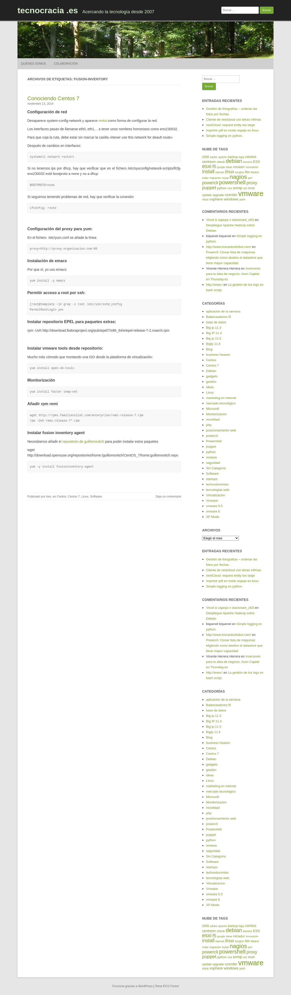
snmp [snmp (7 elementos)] (237, 188)
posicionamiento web (221, 430)
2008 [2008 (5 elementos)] (205, 157)
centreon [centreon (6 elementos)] (209, 162)
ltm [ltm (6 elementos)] (247, 172)
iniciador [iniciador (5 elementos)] (239, 167)
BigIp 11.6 (213, 344)
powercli (212, 436)
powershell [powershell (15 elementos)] (232, 182)
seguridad (213, 463)
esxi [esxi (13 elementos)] (206, 166)
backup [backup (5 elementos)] (233, 157)
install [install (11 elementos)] (208, 171)
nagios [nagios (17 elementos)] (238, 176)
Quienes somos (33, 63)
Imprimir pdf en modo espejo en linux (232, 130)
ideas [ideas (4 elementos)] (229, 167)
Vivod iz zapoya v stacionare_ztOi (230, 220)
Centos (61, 496)
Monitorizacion (216, 414)
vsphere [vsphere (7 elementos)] (216, 199)
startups (211, 479)
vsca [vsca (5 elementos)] (205, 199)
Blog (209, 349)
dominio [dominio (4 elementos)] (247, 161)
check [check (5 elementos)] (221, 162)
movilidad (213, 419)
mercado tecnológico (221, 403)
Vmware (212, 500)
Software (96, 496)
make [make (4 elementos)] (205, 177)
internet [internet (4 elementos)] (219, 172)
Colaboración (66, 63)
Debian (211, 371)
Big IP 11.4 (214, 333)
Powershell (214, 441)
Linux (85, 496)
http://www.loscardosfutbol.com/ (228, 247)
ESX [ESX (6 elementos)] (256, 162)
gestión (211, 382)
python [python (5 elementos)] (221, 188)
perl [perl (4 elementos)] (250, 177)
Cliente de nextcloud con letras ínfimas (233, 119)
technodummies (217, 484)
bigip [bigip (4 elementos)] (241, 157)
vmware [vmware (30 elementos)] (251, 193)
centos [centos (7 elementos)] (250, 157)
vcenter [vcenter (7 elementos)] (231, 195)
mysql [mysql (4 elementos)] (225, 177)
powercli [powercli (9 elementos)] (210, 182)
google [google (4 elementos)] (221, 167)
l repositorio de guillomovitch (82, 441)
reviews (211, 457)
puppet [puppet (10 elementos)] (209, 187)
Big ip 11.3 (213, 327)
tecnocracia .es (47, 10)
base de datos (216, 322)
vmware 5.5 (214, 506)
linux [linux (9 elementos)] (229, 171)
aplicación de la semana (223, 311)
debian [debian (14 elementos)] (234, 161)
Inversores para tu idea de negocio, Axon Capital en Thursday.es (233, 274)
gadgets (211, 376)
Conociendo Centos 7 (53, 98)
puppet (211, 446)
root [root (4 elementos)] (229, 188)
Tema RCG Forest (167, 986)
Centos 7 (74, 496)
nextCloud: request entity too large (230, 125)
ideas (210, 387)
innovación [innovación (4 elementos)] (252, 167)
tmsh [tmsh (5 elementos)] (251, 188)
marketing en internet (221, 398)
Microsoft (212, 409)
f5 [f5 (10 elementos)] (214, 166)
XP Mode (212, 517)
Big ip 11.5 (213, 338)
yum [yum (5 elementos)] (242, 199)
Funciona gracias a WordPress (132, 986)
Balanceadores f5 (218, 317)
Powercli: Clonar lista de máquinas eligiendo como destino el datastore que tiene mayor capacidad (234, 257)
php (208, 425)
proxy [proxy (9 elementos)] (251, 182)
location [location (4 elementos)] (239, 172)
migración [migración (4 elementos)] (215, 177)
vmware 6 (213, 511)
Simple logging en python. (224, 136)
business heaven (218, 354)
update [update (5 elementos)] (206, 195)
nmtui (102, 121)
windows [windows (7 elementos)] (231, 199)
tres (48, 496)
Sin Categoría (216, 468)
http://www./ (214, 284)
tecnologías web (217, 490)
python (211, 452)
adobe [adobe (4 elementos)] (213, 157)
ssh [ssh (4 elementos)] (245, 188)
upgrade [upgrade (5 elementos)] (218, 195)
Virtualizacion (215, 495)
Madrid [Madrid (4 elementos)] (255, 172)
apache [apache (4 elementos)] (222, 157)
